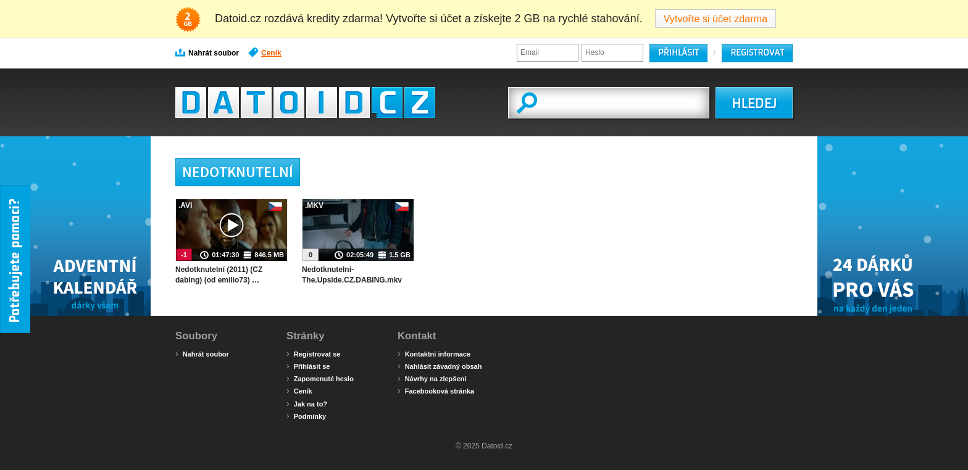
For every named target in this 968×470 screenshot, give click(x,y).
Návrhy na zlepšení (432, 378)
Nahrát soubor (207, 52)
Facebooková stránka (436, 390)
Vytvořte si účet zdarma (716, 18)
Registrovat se (313, 353)
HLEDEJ (754, 104)
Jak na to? (306, 403)
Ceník (265, 52)
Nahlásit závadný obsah (440, 366)
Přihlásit (678, 52)
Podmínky (306, 416)
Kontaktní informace (434, 353)
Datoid (305, 102)
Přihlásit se (308, 366)
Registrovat (757, 52)
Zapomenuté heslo (320, 378)
